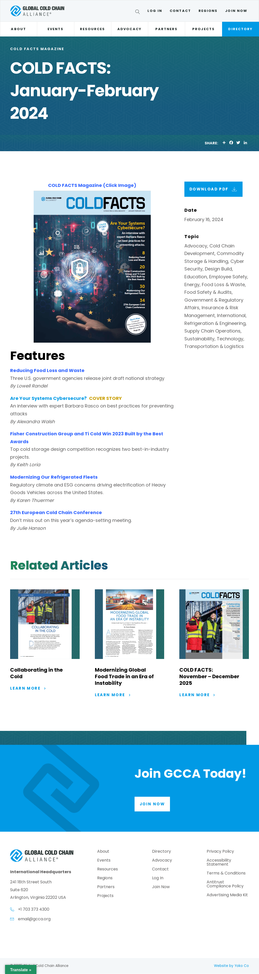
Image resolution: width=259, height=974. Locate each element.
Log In (154, 10)
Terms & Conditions (226, 873)
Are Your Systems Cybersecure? (48, 398)
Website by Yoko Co (231, 965)
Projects (203, 29)
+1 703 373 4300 (33, 909)
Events (55, 29)
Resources (92, 29)
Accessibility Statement (219, 863)
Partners (166, 29)
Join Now (236, 10)
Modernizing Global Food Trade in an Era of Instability (124, 676)
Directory (240, 29)
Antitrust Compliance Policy (225, 884)
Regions (208, 10)
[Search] (138, 12)
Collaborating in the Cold (36, 673)
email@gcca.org (34, 919)
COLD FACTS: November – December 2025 (209, 676)
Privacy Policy (220, 852)
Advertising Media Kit (227, 895)
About (18, 29)
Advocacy (129, 29)
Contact (180, 10)
